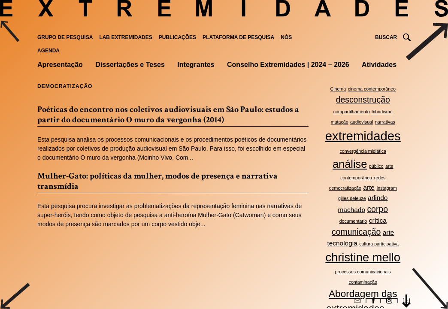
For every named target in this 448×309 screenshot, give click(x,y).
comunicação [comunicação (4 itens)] (356, 231)
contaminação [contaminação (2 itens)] (363, 282)
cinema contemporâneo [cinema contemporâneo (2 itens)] (372, 88)
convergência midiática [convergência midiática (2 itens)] (363, 151)
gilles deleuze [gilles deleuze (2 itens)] (352, 198)
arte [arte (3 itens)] (369, 187)
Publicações (177, 37)
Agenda (48, 51)
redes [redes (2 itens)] (380, 177)
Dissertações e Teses (130, 64)
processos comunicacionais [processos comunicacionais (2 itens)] (363, 271)
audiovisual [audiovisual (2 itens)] (361, 121)
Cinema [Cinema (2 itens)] (338, 88)
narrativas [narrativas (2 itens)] (385, 121)
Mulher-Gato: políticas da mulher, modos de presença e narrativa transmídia (157, 181)
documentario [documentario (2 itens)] (353, 221)
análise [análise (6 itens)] (350, 164)
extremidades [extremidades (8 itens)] (363, 136)
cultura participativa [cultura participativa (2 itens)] (379, 243)
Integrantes (195, 64)
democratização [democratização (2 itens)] (345, 188)
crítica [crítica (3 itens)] (378, 220)
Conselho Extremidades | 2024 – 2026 (288, 64)
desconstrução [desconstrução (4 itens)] (363, 99)
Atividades (379, 64)
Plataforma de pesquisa (238, 37)
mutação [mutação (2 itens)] (339, 121)
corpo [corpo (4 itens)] (377, 209)
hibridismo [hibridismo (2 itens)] (382, 111)
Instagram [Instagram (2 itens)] (386, 188)
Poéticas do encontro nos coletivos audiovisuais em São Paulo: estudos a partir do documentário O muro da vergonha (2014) (168, 114)
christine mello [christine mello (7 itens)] (362, 257)
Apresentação (60, 64)
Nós (286, 37)
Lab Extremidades (125, 37)
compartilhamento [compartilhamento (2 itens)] (351, 111)
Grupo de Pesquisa (65, 37)
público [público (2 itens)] (376, 166)
